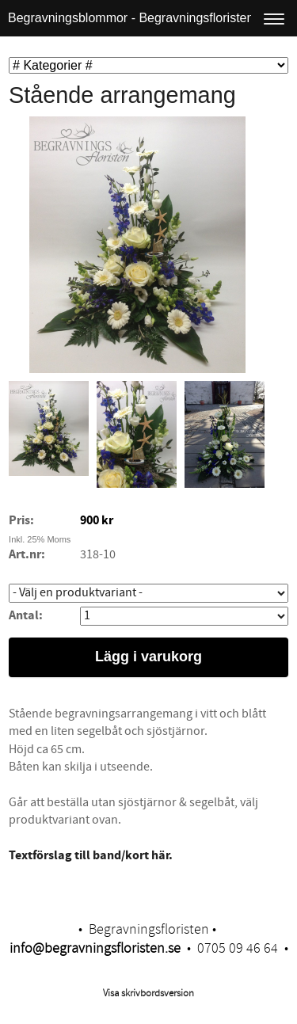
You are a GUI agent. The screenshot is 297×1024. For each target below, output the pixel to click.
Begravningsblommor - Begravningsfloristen (130, 18)
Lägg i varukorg (148, 656)
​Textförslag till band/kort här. (91, 855)
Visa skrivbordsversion (148, 993)
